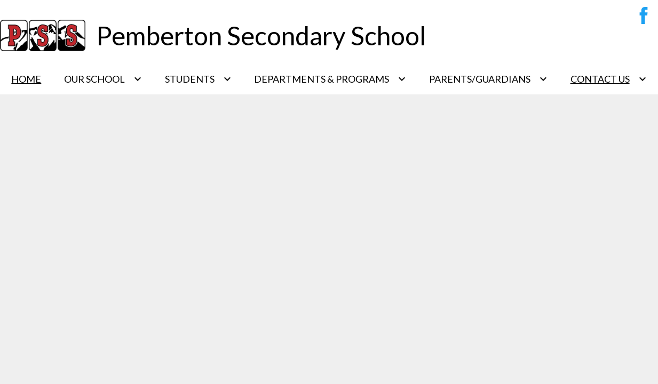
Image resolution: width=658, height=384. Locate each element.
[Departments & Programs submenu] (330, 79)
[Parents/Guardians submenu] (488, 79)
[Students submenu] (198, 79)
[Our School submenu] (103, 79)
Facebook (641, 17)
